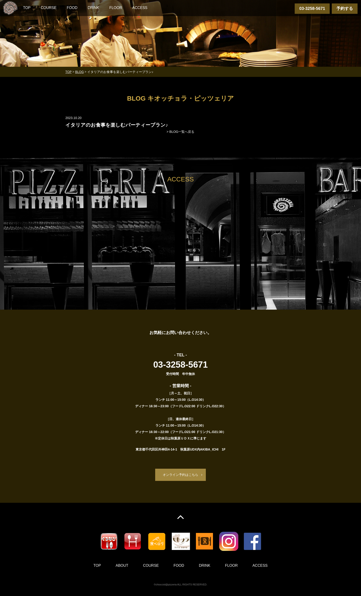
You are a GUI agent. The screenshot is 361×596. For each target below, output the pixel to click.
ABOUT (122, 565)
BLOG (79, 72)
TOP (27, 8)
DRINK (93, 8)
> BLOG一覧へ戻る (181, 132)
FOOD (72, 8)
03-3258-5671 (312, 8)
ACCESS (139, 8)
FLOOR (115, 8)
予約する (344, 8)
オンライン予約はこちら (180, 475)
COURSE (48, 8)
